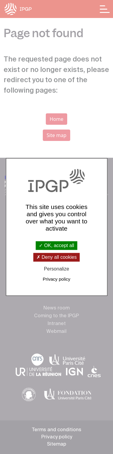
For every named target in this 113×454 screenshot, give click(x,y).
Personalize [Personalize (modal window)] (56, 268)
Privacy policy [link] (57, 279)
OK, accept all (56, 245)
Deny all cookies (56, 257)
